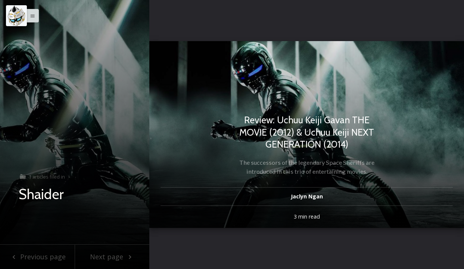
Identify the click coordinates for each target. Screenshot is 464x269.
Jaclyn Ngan (307, 196)
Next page (112, 256)
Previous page (37, 256)
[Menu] (16, 15)
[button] (30, 15)
